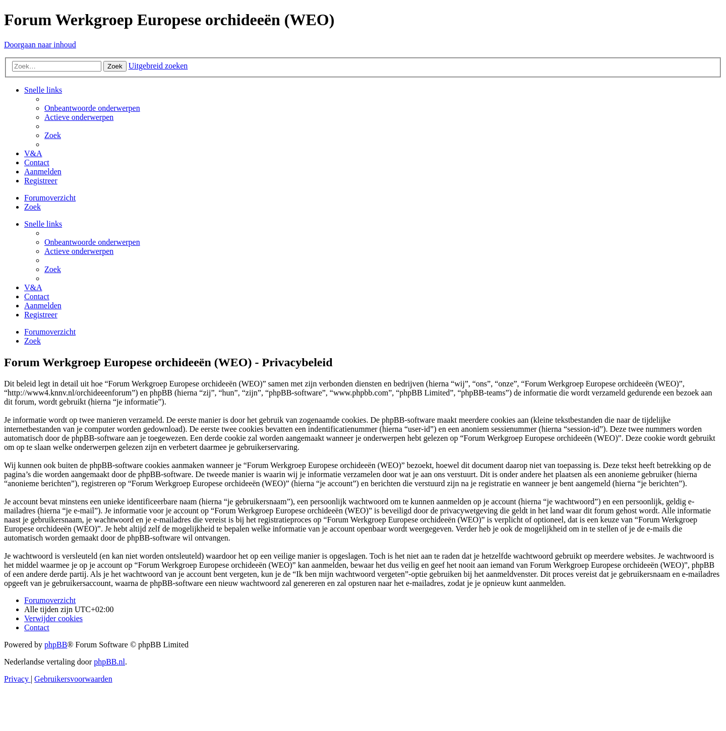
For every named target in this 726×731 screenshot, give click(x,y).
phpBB (55, 644)
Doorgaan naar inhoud (40, 44)
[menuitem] (92, 108)
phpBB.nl (109, 661)
